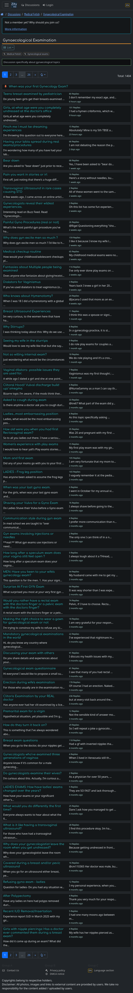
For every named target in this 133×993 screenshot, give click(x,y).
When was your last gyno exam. (26, 487)
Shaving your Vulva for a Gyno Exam (30, 503)
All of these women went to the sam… (92, 192)
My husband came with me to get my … (93, 575)
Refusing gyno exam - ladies (24, 882)
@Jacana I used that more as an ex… (91, 299)
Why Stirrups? (13, 326)
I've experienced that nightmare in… (91, 637)
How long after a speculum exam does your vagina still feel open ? (32, 554)
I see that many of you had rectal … (91, 672)
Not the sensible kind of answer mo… (92, 715)
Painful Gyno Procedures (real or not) (31, 222)
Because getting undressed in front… (92, 847)
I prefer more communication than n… (93, 522)
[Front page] (2, 14)
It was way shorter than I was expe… (91, 590)
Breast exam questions (20, 740)
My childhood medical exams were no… (93, 255)
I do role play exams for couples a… (91, 344)
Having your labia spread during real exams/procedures (31, 143)
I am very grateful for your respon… (91, 622)
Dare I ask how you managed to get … (92, 809)
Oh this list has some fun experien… (91, 207)
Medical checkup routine (22, 251)
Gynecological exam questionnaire (29, 668)
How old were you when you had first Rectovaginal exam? (30, 431)
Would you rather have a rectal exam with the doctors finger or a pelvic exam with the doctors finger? (33, 604)
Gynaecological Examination (58, 14)
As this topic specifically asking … (89, 417)
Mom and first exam (18, 458)
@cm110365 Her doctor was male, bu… (93, 866)
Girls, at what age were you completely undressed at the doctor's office (32, 109)
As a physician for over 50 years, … (90, 777)
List (7, 47)
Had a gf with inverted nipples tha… (91, 744)
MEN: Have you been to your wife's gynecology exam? (29, 573)
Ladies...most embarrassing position (30, 413)
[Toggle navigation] (6, 5)
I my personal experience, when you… (92, 885)
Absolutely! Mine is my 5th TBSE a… (91, 130)
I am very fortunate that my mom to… (92, 461)
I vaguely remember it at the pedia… (91, 475)
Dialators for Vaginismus (22, 282)
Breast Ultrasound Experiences (27, 311)
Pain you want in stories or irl (25, 174)
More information (16, 29)
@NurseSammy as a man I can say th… (93, 388)
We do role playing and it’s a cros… (90, 358)
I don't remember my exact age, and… (92, 97)
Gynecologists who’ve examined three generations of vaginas (31, 756)
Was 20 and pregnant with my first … (92, 433)
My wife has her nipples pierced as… (91, 932)
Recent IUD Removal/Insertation (27, 911)
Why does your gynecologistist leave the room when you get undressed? (33, 845)
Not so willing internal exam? (25, 354)
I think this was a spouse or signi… (90, 315)
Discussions (30, 5)
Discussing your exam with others (28, 653)
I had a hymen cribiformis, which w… (91, 111)
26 (28, 74)
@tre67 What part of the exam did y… (92, 403)
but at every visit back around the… (91, 699)
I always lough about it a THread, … (91, 556)
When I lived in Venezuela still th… (90, 758)
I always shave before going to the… (91, 506)
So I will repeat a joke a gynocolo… (90, 728)
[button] (43, 74)
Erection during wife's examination (29, 682)
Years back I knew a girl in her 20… (90, 285)
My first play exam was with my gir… (91, 447)
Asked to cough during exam (24, 400)
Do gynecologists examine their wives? (32, 773)
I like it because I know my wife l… (90, 241)
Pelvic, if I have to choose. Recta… (90, 604)
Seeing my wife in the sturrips (25, 340)
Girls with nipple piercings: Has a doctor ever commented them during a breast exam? (33, 932)
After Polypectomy (17, 895)
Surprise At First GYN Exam (23, 586)
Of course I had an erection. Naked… (91, 686)
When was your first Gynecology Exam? (38, 86)
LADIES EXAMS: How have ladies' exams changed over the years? (33, 788)
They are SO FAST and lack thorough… (92, 790)
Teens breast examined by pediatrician (32, 94)
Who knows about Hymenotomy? (28, 296)
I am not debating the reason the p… (92, 145)
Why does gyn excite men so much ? (30, 237)
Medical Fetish (32, 14)
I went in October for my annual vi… (91, 491)
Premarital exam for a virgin (24, 711)
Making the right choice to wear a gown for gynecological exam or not (33, 620)
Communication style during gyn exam (32, 518)
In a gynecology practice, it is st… (89, 330)
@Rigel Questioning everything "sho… (92, 226)
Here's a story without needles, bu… (91, 178)
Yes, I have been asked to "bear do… (91, 164)
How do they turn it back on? (25, 725)
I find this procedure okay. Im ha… (90, 828)
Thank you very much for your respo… (92, 899)
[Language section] (127, 5)
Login (47, 5)
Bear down (11, 160)
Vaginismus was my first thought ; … (91, 373)
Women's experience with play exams (30, 444)
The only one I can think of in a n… (90, 537)
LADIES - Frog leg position (22, 472)
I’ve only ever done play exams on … (91, 270)
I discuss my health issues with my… (91, 656)
